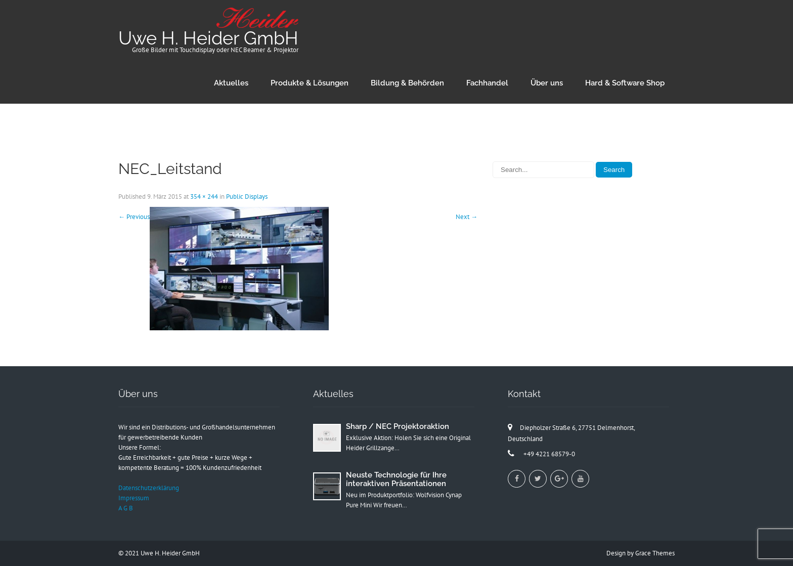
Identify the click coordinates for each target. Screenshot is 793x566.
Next (466, 216)
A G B (125, 508)
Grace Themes (655, 553)
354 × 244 (204, 196)
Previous (134, 216)
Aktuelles (231, 83)
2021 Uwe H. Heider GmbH (162, 553)
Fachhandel (487, 83)
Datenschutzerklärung (148, 488)
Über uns (547, 83)
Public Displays (247, 196)
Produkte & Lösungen (309, 83)
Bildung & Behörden (407, 83)
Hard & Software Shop (625, 83)
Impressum (133, 498)
